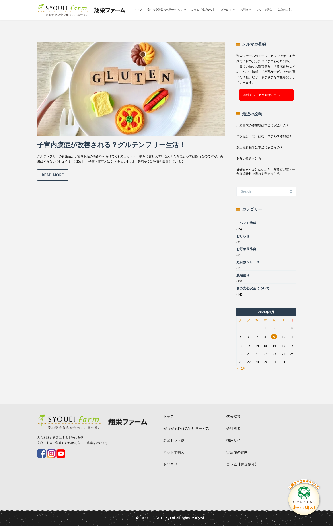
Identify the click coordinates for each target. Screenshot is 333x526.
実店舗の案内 (286, 10)
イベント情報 (246, 223)
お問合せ (245, 10)
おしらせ (243, 236)
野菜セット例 (174, 440)
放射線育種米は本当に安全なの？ (259, 147)
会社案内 (225, 10)
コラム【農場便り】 (203, 10)
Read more (53, 175)
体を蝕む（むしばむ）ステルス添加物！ (264, 136)
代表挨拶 (233, 416)
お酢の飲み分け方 (248, 158)
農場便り (243, 275)
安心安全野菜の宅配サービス (164, 10)
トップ (138, 10)
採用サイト (235, 440)
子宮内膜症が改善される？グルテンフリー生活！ (111, 144)
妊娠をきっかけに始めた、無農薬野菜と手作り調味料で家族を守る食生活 (265, 171)
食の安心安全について (253, 288)
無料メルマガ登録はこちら (261, 95)
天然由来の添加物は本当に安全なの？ (262, 125)
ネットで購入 (264, 10)
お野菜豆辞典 (246, 249)
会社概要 (233, 428)
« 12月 (241, 368)
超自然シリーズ (248, 262)
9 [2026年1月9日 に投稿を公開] (274, 337)
